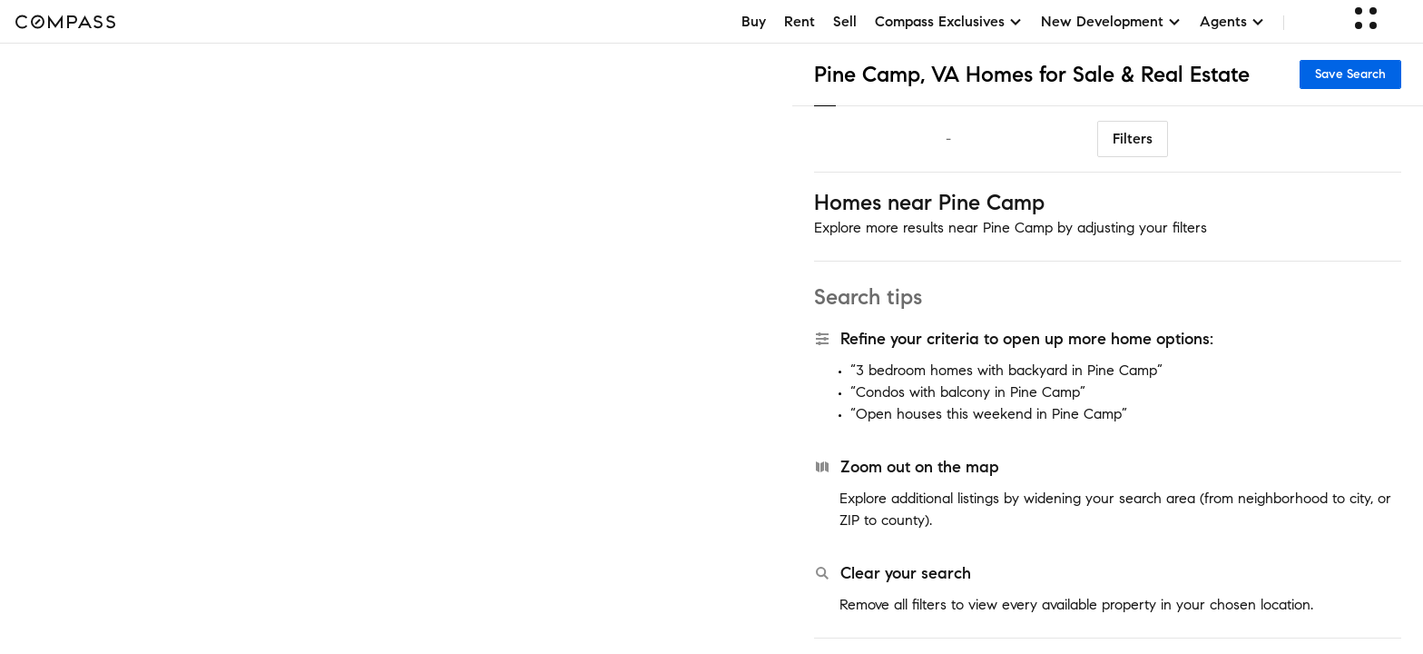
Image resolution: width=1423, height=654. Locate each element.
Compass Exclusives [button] (949, 21)
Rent (799, 21)
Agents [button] (1232, 21)
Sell (845, 21)
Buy (753, 21)
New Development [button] (1111, 21)
